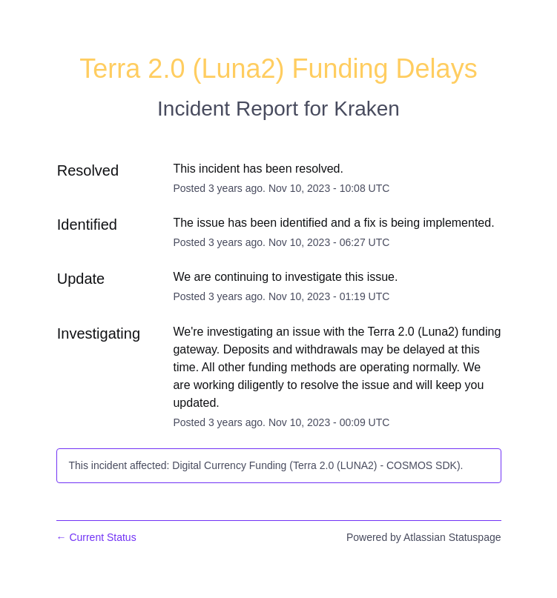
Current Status (96, 537)
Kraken (367, 108)
